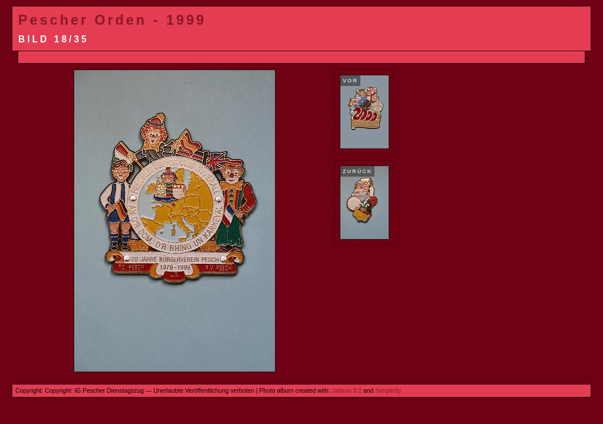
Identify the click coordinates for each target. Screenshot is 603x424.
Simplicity (388, 390)
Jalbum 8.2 (347, 390)
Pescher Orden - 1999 (112, 20)
